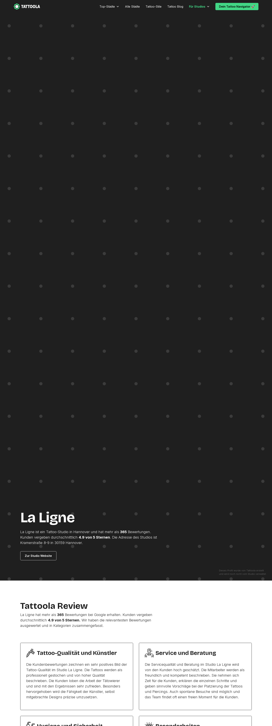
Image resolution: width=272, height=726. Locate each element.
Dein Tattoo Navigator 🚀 (237, 6)
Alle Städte (132, 6)
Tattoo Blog (175, 6)
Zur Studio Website (38, 556)
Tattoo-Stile (154, 6)
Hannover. (74, 543)
